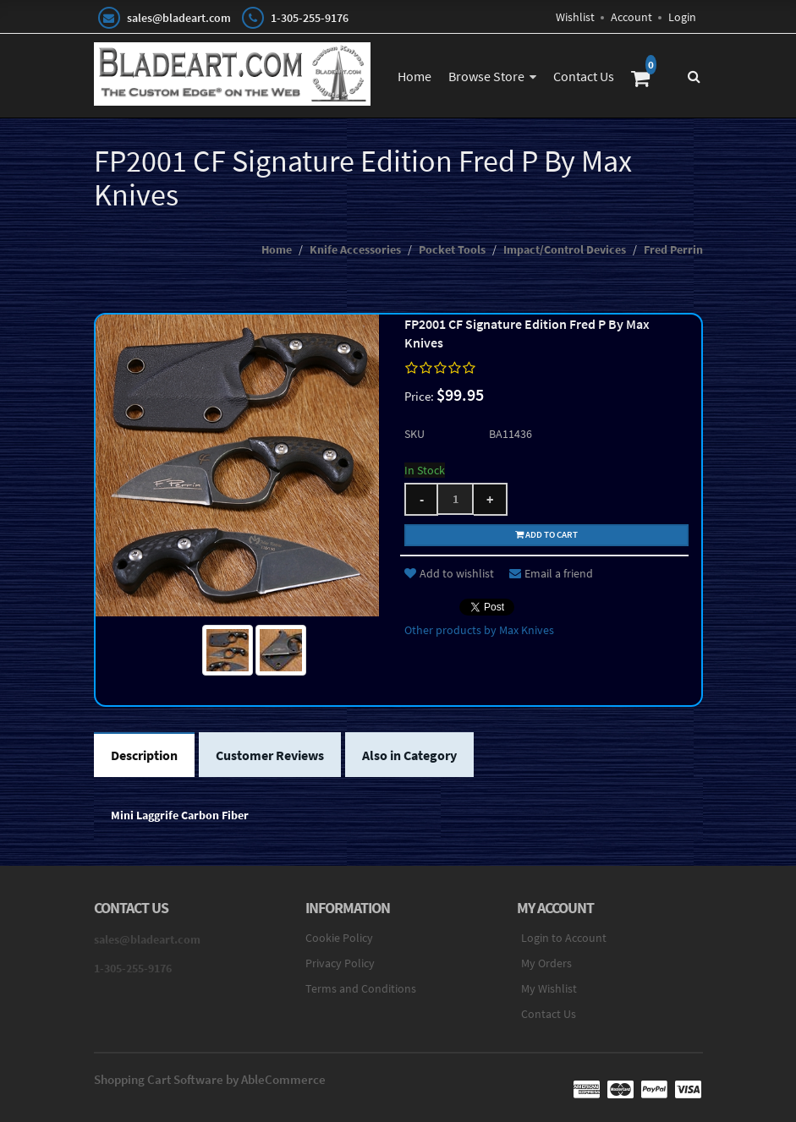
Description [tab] (144, 755)
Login (682, 17)
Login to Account (564, 937)
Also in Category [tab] (409, 755)
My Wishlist (549, 988)
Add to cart (546, 534)
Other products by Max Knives (479, 630)
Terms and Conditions (360, 988)
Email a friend (551, 573)
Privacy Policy (340, 963)
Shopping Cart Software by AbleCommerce (210, 1079)
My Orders (546, 963)
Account (631, 17)
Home (414, 76)
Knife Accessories (355, 249)
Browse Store (486, 76)
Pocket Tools (452, 249)
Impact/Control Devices (564, 249)
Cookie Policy (339, 937)
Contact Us (583, 76)
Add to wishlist (449, 573)
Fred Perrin (673, 249)
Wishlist (575, 17)
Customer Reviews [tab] (270, 755)
